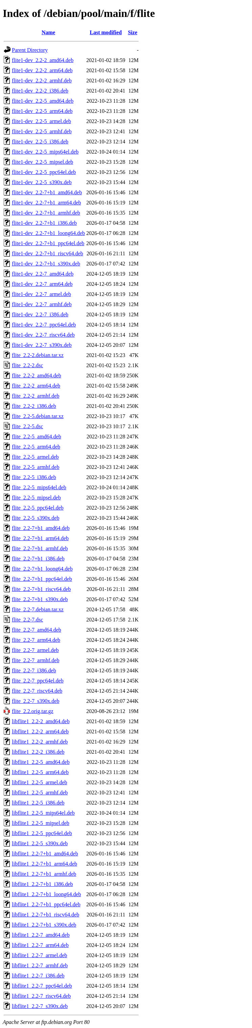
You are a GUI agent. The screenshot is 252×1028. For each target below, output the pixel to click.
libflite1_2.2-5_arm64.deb (40, 772)
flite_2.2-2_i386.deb (34, 406)
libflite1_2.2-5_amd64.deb (41, 762)
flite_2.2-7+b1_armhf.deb (40, 548)
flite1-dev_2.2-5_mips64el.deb (45, 152)
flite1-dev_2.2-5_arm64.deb (42, 111)
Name (48, 32)
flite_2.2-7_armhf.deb (35, 660)
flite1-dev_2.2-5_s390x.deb (42, 182)
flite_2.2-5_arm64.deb (36, 447)
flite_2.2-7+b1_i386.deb (38, 558)
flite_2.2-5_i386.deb (34, 477)
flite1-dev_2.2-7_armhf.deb (42, 304)
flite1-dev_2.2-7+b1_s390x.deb (46, 263)
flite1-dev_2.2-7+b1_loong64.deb (48, 233)
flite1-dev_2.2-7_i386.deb (40, 314)
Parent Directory (30, 50)
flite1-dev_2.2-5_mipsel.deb (42, 162)
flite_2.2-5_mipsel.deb (36, 497)
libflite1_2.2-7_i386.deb (38, 975)
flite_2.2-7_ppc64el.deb (38, 681)
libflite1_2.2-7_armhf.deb (40, 965)
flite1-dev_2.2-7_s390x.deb (42, 345)
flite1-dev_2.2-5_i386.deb (40, 141)
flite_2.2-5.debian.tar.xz (38, 416)
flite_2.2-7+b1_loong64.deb (42, 569)
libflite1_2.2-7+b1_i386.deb (42, 884)
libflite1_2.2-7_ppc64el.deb (42, 986)
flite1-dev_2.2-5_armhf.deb (42, 131)
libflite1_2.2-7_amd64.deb (41, 935)
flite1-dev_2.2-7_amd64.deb (42, 274)
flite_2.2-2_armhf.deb (35, 396)
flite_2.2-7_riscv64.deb (37, 691)
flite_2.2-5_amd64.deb (36, 436)
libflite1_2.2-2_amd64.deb (41, 721)
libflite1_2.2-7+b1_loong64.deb (46, 894)
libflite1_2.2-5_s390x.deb (40, 843)
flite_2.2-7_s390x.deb (35, 701)
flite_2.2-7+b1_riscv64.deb (41, 589)
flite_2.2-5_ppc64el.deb (38, 508)
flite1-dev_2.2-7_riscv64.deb (43, 335)
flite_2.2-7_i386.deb (34, 670)
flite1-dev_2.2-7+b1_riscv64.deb (47, 253)
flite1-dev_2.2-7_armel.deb (41, 294)
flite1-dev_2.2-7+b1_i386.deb (44, 223)
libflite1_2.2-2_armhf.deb (40, 742)
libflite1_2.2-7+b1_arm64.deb (44, 864)
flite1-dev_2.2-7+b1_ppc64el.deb (48, 243)
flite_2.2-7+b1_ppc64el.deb (42, 579)
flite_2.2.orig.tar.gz (32, 711)
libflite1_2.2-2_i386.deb (38, 752)
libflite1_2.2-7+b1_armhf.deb (44, 874)
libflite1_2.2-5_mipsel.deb (40, 823)
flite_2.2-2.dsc (27, 365)
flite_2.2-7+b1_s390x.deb (40, 599)
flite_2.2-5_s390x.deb (35, 518)
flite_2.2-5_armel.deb (35, 457)
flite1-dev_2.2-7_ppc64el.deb (44, 325)
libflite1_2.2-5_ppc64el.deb (42, 833)
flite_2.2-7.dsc (27, 619)
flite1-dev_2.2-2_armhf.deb (42, 80)
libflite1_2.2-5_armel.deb (39, 782)
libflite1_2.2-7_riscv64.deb (41, 996)
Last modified (106, 32)
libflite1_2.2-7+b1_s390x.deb (44, 925)
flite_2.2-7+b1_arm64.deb (40, 538)
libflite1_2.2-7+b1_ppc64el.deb (46, 904)
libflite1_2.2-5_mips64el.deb (43, 813)
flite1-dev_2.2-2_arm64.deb (42, 70)
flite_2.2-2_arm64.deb (36, 386)
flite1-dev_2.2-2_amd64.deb (42, 60)
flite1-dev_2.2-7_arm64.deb (42, 284)
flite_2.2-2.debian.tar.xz (38, 355)
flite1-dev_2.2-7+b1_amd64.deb (47, 192)
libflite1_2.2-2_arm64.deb (40, 731)
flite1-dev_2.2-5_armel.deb (41, 121)
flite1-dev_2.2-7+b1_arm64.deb (46, 202)
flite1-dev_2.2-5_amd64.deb (42, 101)
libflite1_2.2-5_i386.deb (38, 803)
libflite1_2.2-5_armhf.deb (40, 792)
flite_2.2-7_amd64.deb (36, 630)
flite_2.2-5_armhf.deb (35, 467)
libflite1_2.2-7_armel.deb (39, 955)
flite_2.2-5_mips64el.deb (39, 487)
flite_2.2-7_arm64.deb (36, 640)
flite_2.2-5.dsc (27, 426)
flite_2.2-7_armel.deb (35, 650)
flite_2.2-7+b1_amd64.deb (41, 528)
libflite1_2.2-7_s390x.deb (40, 1006)
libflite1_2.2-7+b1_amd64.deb (45, 853)
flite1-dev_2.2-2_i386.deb (40, 91)
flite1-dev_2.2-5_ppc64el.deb (44, 172)
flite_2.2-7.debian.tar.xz (38, 609)
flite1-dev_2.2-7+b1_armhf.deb (46, 213)
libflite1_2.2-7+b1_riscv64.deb (45, 914)
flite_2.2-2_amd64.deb (36, 375)
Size (132, 32)
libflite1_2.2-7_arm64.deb (40, 945)
